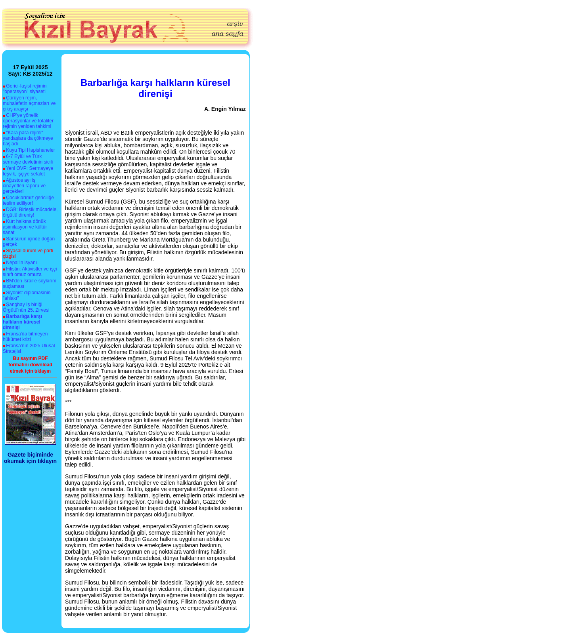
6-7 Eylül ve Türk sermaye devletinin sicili (28, 159)
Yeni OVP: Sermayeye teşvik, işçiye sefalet (28, 171)
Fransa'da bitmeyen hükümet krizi (25, 336)
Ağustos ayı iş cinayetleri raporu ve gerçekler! (24, 185)
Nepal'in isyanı (21, 262)
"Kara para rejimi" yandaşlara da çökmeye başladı (28, 138)
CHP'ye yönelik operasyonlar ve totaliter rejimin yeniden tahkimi (28, 120)
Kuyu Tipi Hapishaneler (30, 150)
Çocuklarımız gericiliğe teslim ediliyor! (28, 200)
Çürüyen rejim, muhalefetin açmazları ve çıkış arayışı (29, 103)
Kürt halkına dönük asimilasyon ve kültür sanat (25, 227)
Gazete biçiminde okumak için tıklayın (30, 457)
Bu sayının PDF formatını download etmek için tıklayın (30, 365)
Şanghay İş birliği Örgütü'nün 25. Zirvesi (26, 307)
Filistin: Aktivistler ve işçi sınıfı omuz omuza (30, 271)
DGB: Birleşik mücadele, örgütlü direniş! (30, 212)
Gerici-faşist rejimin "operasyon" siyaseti (24, 88)
